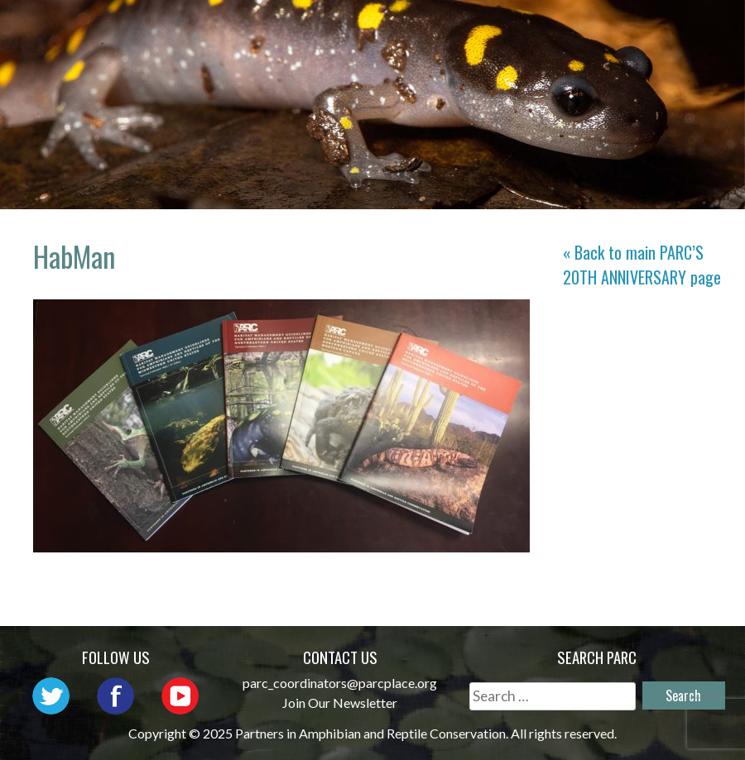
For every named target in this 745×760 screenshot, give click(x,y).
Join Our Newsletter (339, 702)
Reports (582, 53)
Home (239, 29)
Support (677, 53)
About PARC (335, 29)
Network (446, 29)
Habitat (490, 53)
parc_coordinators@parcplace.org (340, 683)
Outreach (550, 29)
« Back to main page (642, 264)
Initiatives (664, 29)
